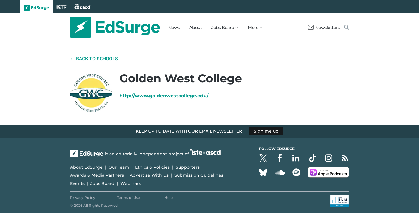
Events (77, 183)
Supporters (188, 167)
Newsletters (324, 27)
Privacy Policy (82, 197)
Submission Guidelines (198, 175)
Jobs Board (102, 183)
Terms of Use (128, 197)
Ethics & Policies (152, 167)
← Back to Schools (94, 59)
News (174, 27)
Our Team (119, 167)
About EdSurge (86, 167)
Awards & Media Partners (97, 175)
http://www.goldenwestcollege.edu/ (163, 96)
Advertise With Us (149, 175)
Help (168, 197)
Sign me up (266, 131)
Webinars (130, 183)
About (195, 27)
